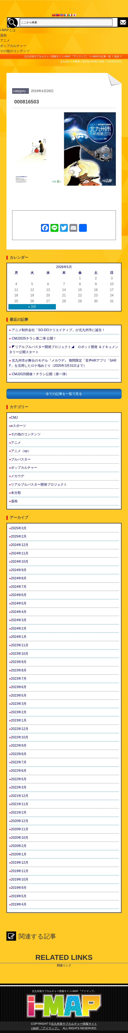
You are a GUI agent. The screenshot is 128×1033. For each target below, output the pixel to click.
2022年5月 (19, 779)
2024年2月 (19, 628)
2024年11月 (19, 553)
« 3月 (32, 306)
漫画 (14, 501)
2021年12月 (19, 796)
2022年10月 (19, 737)
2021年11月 (19, 804)
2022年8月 (19, 754)
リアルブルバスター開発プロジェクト (39, 484)
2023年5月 (19, 695)
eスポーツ (18, 425)
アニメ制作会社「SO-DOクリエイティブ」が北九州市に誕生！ (58, 330)
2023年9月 (19, 662)
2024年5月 (19, 603)
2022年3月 (19, 787)
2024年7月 (19, 586)
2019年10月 (19, 879)
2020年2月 (19, 846)
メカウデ (17, 476)
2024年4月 (19, 612)
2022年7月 (19, 762)
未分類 (16, 492)
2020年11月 (19, 829)
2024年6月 (19, 595)
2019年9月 (19, 887)
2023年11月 (19, 645)
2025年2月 (19, 536)
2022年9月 (19, 745)
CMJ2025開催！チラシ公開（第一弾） (40, 374)
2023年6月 (19, 687)
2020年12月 (19, 821)
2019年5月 (19, 896)
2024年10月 (19, 561)
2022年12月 (19, 729)
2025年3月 (19, 528)
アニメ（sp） (21, 451)
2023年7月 (19, 678)
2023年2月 (19, 712)
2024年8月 (19, 578)
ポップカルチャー (24, 467)
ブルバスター (21, 459)
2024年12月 (19, 545)
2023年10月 (19, 653)
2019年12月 (19, 862)
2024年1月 (19, 636)
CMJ (14, 417)
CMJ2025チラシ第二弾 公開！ (34, 338)
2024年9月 (19, 570)
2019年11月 (19, 871)
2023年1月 (19, 720)
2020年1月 (19, 854)
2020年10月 (19, 837)
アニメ (16, 442)
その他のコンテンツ (26, 434)
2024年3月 (19, 620)
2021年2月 (19, 812)
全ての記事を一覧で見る (64, 394)
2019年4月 (19, 904)
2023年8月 (19, 670)
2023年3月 (19, 703)
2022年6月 (19, 770)
